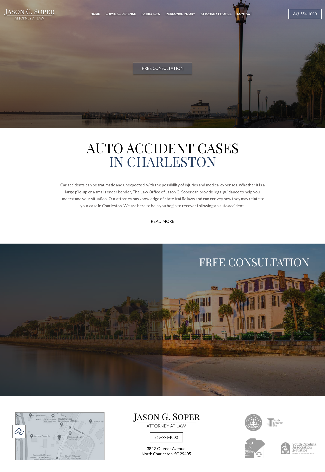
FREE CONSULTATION (162, 68)
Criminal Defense (120, 14)
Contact (244, 14)
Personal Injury (180, 14)
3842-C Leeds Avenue (166, 451)
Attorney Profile (216, 14)
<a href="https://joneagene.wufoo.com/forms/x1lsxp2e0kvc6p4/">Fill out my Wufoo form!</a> (255, 333)
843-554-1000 (305, 14)
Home (95, 14)
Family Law (151, 14)
